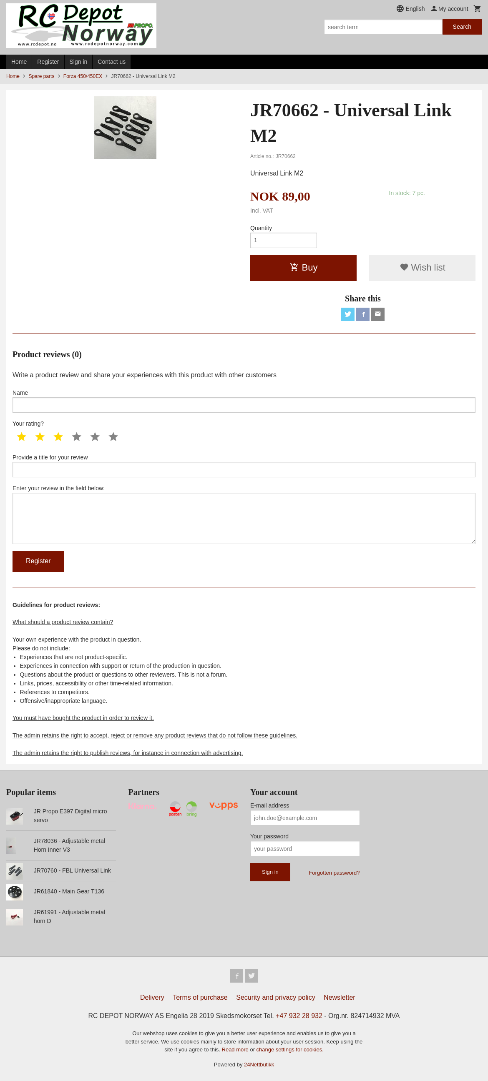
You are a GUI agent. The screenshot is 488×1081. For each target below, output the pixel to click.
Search (462, 26)
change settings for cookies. (290, 1049)
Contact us (112, 61)
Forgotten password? (334, 873)
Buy (303, 267)
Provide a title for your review (244, 465)
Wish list (422, 267)
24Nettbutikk (259, 1064)
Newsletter (339, 997)
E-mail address (269, 805)
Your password (269, 836)
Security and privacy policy (275, 997)
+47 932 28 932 (299, 1015)
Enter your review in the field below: (244, 514)
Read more (236, 1049)
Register (48, 61)
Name (244, 401)
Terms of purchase (200, 997)
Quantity (261, 228)
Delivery (152, 997)
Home (19, 61)
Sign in (79, 61)
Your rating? (28, 423)
